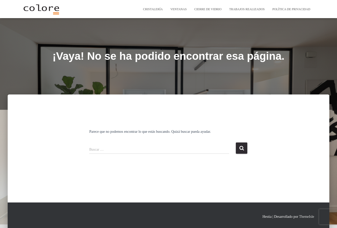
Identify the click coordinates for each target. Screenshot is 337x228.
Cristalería (153, 9)
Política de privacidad (291, 9)
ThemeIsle (306, 217)
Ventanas (178, 9)
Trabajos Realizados (247, 9)
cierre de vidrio (208, 9)
